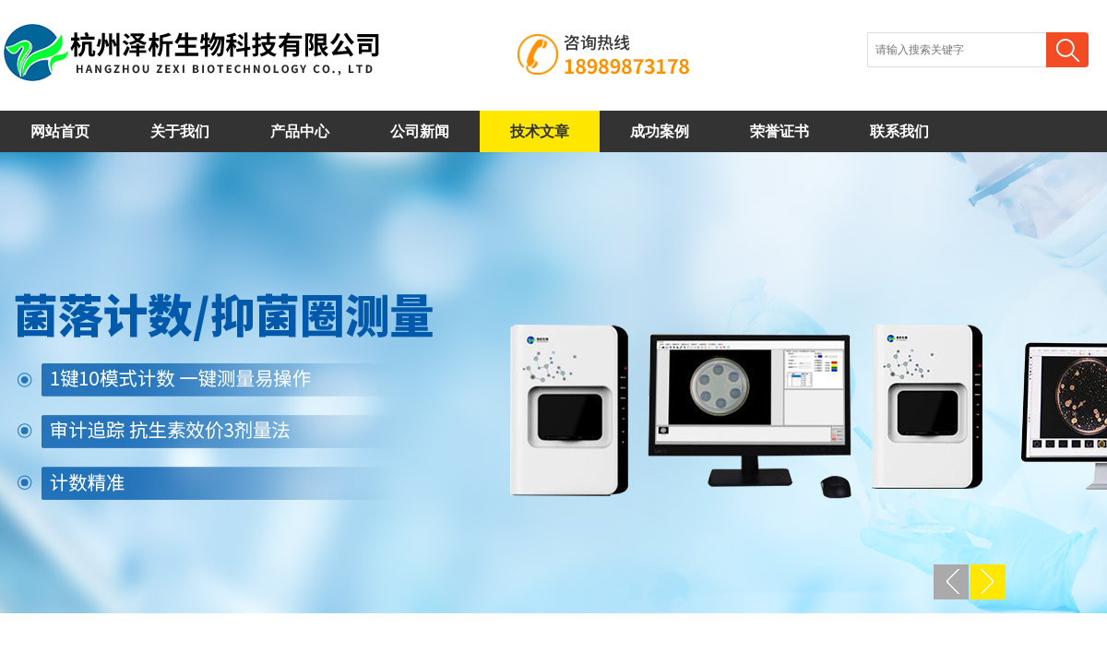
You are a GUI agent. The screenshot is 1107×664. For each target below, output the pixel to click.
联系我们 (899, 131)
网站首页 (59, 131)
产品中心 (299, 131)
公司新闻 (419, 131)
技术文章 (539, 131)
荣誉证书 (779, 131)
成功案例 (659, 131)
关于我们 (179, 131)
